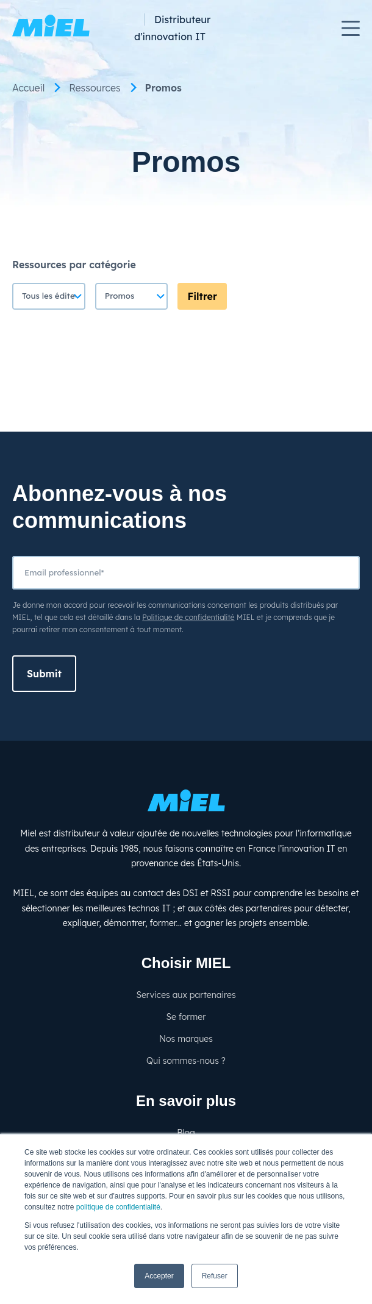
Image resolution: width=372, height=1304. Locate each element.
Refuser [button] (214, 1276)
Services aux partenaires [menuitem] (185, 994)
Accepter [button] (159, 1276)
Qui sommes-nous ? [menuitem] (186, 1060)
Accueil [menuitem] (28, 88)
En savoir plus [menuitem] (186, 1100)
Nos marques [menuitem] (186, 1038)
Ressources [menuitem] (94, 88)
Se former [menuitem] (186, 1016)
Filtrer (202, 296)
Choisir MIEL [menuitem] (186, 963)
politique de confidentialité (118, 1207)
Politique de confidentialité (188, 617)
